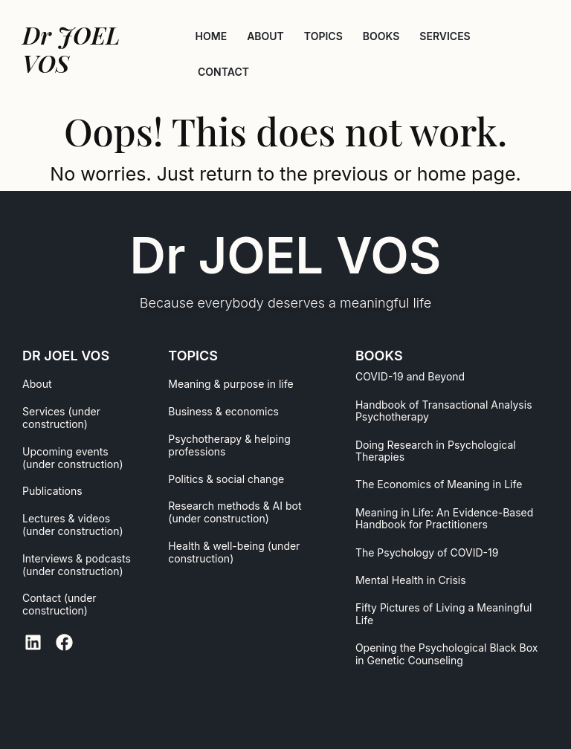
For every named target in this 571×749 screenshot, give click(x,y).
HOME (212, 36)
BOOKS (381, 36)
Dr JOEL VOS (286, 255)
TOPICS (323, 36)
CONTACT (223, 71)
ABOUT (265, 36)
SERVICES (444, 36)
